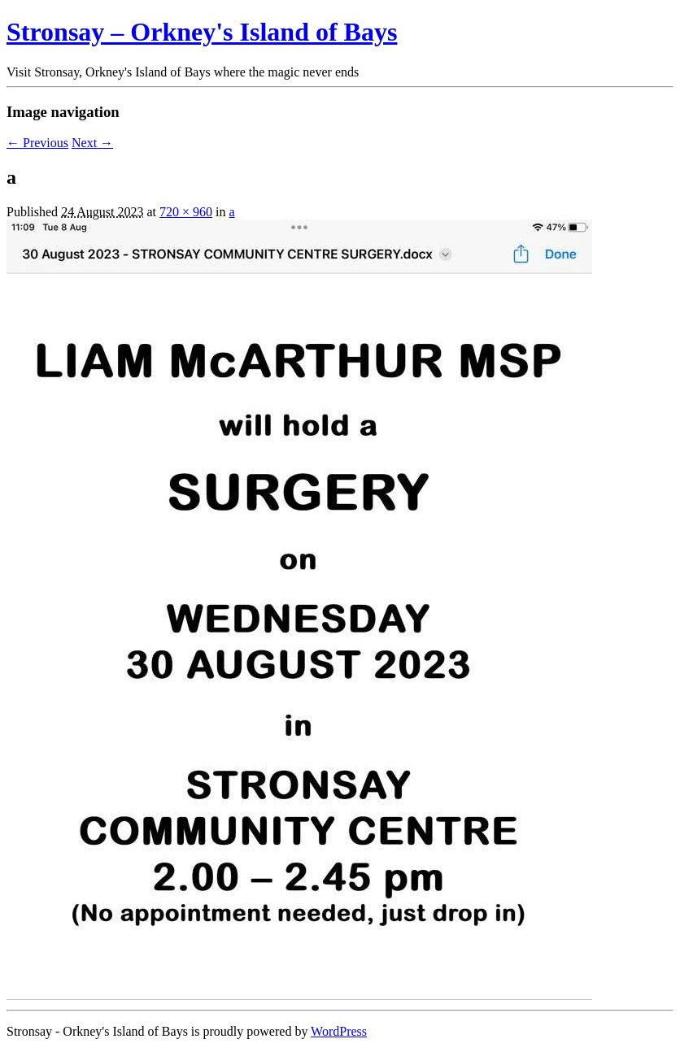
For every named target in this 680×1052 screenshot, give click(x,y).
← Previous (37, 143)
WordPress (339, 1031)
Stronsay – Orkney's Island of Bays (202, 31)
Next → (92, 143)
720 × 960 (185, 212)
